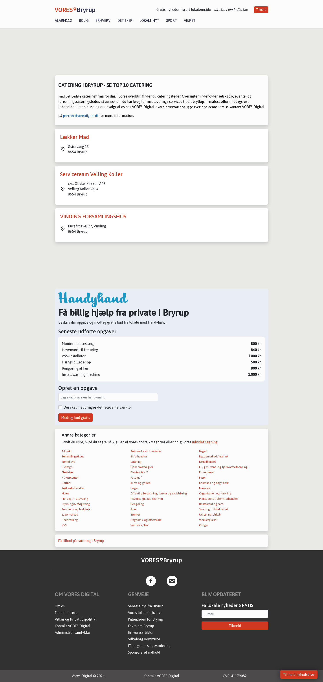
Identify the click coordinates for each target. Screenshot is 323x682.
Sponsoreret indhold (144, 652)
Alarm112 (63, 20)
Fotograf (136, 477)
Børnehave (68, 461)
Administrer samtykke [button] (72, 632)
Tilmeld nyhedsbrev (299, 674)
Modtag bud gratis (75, 418)
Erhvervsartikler (141, 632)
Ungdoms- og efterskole (146, 520)
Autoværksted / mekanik (145, 451)
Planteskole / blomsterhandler (218, 498)
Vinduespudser (208, 520)
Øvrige (203, 525)
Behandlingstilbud (73, 456)
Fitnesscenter (70, 477)
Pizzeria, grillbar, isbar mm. (146, 498)
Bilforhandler (138, 456)
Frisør (202, 477)
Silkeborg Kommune (144, 639)
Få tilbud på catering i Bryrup (81, 541)
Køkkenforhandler (73, 488)
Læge (134, 488)
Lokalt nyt (149, 20)
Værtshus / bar (139, 525)
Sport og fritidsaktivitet (213, 509)
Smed (134, 509)
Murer (65, 493)
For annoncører (67, 613)
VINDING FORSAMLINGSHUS (93, 216)
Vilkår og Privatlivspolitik (75, 619)
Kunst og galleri (140, 483)
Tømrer (135, 514)
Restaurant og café (211, 504)
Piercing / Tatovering (75, 498)
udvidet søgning (205, 442)
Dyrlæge (67, 467)
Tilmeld (261, 9)
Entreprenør (206, 472)
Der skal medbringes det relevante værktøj (98, 407)
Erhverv (103, 20)
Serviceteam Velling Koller (91, 174)
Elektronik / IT (139, 472)
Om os (60, 606)
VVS (64, 525)
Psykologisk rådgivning (76, 504)
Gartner (66, 483)
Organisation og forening (215, 493)
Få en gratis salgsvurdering (149, 646)
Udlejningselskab (210, 514)
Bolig (84, 20)
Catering (135, 461)
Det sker (124, 20)
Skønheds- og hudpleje (76, 509)
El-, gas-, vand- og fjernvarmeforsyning (223, 467)
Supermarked (70, 514)
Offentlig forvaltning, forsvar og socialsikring (158, 493)
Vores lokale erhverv (144, 613)
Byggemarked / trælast (213, 456)
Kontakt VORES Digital (72, 626)
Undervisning (70, 520)
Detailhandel (207, 461)
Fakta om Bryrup (141, 626)
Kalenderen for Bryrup (145, 619)
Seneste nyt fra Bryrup (145, 606)
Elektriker (68, 472)
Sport (171, 20)
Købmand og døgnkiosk (214, 483)
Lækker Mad (74, 137)
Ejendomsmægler (141, 467)
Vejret (189, 20)
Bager (203, 451)
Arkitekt (67, 451)
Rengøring (137, 504)
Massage (204, 488)
